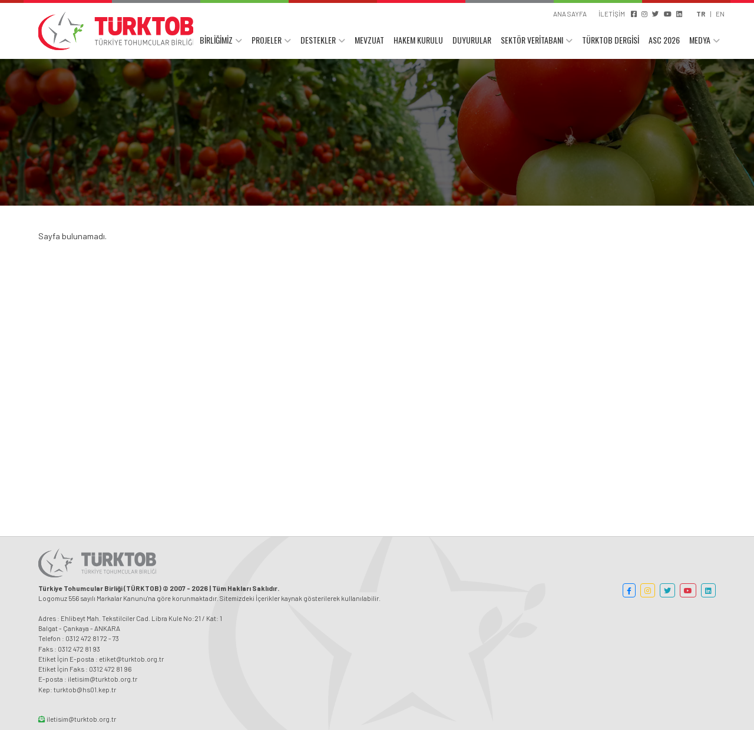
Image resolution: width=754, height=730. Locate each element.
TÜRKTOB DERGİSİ (610, 40)
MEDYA (699, 40)
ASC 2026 (664, 40)
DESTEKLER (318, 40)
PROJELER (267, 40)
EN (720, 13)
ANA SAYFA (570, 13)
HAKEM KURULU (418, 40)
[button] (629, 590)
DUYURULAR (471, 40)
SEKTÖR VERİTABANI (532, 40)
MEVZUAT (369, 40)
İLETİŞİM (611, 13)
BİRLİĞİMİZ (216, 40)
